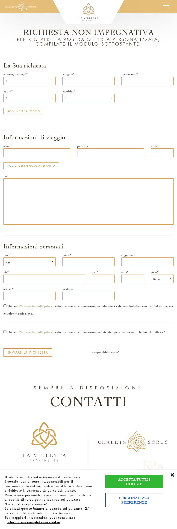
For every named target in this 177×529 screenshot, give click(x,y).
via (5, 272)
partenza (82, 146)
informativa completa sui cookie (33, 522)
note (6, 176)
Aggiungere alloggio (24, 111)
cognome (127, 255)
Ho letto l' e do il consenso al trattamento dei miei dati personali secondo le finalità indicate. (83, 332)
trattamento (128, 74)
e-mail (7, 289)
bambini (68, 91)
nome (66, 255)
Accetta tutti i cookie (134, 481)
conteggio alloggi (14, 74)
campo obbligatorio (105, 352)
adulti (7, 91)
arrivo (7, 146)
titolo (6, 255)
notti (154, 146)
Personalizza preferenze (134, 500)
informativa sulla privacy (37, 306)
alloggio (67, 74)
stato (154, 272)
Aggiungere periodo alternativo (31, 165)
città (124, 272)
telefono (67, 289)
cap (94, 272)
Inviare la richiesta (28, 352)
